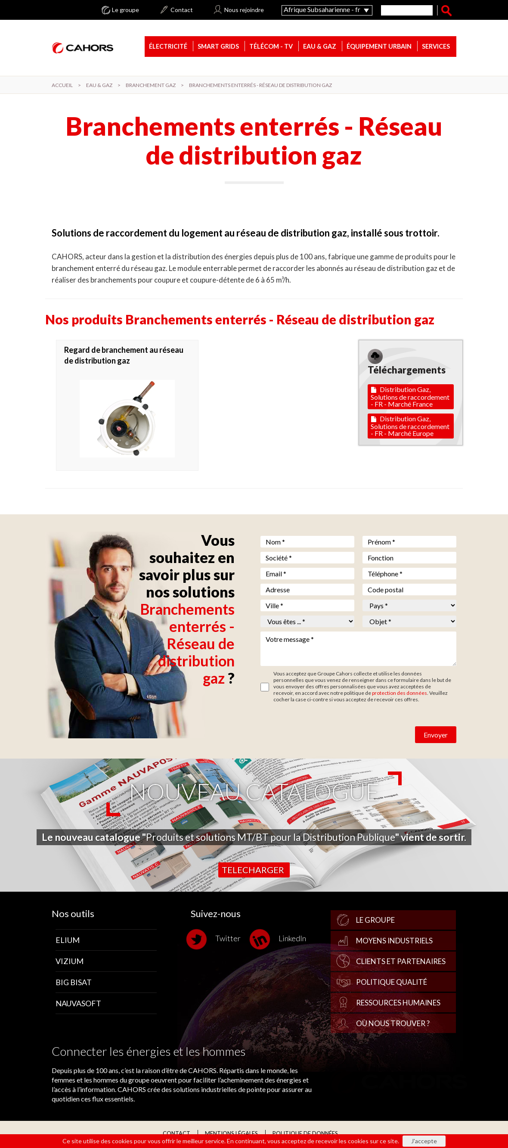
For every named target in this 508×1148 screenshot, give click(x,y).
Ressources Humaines (398, 1003)
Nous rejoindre (244, 10)
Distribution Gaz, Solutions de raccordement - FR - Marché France (410, 397)
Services (436, 47)
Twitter (216, 940)
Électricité (168, 47)
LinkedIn (280, 940)
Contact (181, 10)
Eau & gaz (319, 47)
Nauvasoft (78, 1004)
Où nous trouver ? (393, 1024)
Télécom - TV (271, 47)
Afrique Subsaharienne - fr (322, 9)
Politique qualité (391, 983)
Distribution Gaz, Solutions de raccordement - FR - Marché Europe (410, 427)
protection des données (399, 694)
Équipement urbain (379, 47)
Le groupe (125, 10)
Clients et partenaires (401, 962)
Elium (68, 941)
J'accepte (424, 1141)
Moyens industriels (394, 941)
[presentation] (325, 729)
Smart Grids (218, 47)
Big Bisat (74, 983)
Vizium (70, 962)
